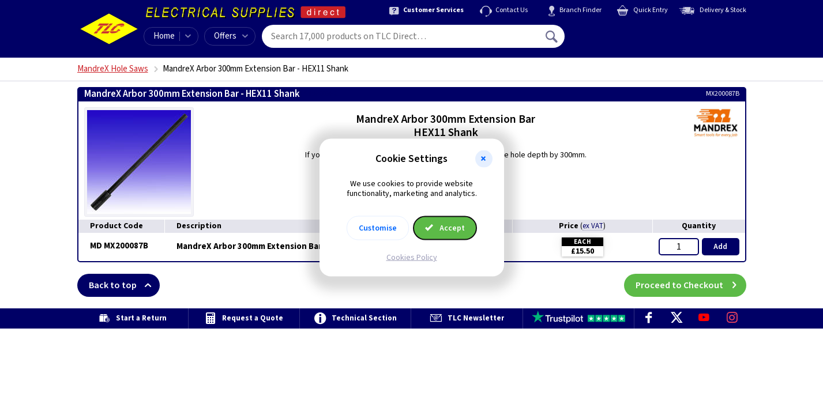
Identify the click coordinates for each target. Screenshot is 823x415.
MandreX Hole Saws (112, 69)
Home (164, 36)
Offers (231, 36)
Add (720, 246)
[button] (484, 159)
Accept (445, 227)
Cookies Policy (411, 257)
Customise (378, 227)
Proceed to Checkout (691, 285)
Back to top (124, 285)
